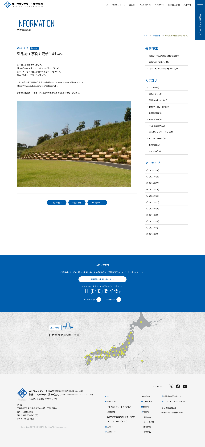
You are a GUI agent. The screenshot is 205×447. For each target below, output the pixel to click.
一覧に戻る (77, 202)
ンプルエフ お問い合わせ (173, 401)
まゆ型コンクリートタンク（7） (161, 132)
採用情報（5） (154, 144)
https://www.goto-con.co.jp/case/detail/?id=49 (38, 68)
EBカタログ (110, 431)
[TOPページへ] (23, 4)
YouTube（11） (155, 151)
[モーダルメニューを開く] (200, 4)
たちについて (111, 401)
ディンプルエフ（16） (157, 125)
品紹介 (109, 426)
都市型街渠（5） (155, 119)
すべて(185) (154, 87)
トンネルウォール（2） (157, 138)
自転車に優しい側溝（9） (159, 106)
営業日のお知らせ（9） (158, 100)
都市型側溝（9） (155, 113)
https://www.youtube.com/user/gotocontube (37, 85)
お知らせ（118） (155, 93)
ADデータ (145, 396)
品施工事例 (146, 401)
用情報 (145, 411)
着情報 (145, 406)
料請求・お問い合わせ (171, 396)
